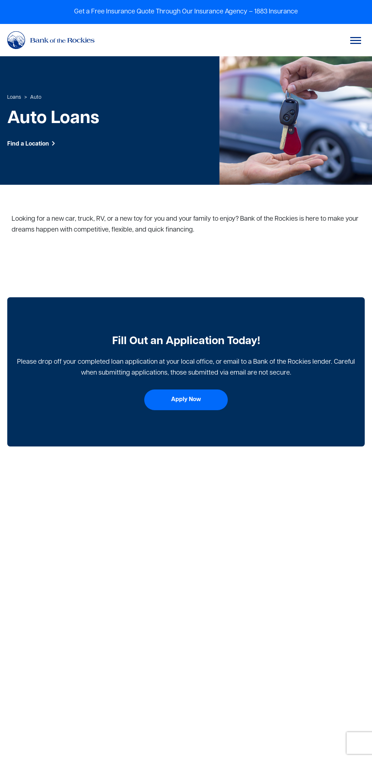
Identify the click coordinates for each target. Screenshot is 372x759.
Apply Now (186, 400)
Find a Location (31, 144)
